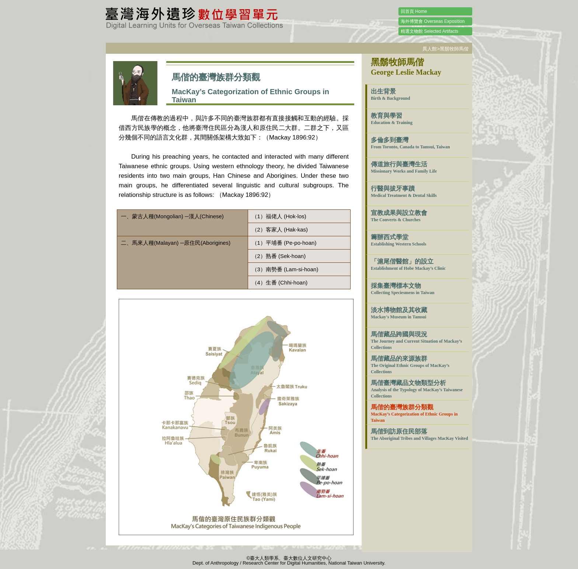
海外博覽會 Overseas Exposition (432, 21)
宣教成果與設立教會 (399, 215)
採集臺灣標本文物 (402, 288)
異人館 (429, 49)
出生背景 (390, 94)
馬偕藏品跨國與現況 (416, 340)
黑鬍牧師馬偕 (454, 49)
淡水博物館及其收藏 (399, 313)
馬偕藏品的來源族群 (410, 364)
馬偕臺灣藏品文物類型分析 (417, 389)
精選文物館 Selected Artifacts (429, 31)
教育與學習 (391, 118)
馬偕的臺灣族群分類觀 (414, 413)
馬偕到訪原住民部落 (419, 434)
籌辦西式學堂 (398, 240)
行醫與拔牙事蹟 (404, 191)
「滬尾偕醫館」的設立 (408, 264)
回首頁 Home (414, 11)
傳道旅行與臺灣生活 (404, 167)
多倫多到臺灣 (410, 143)
